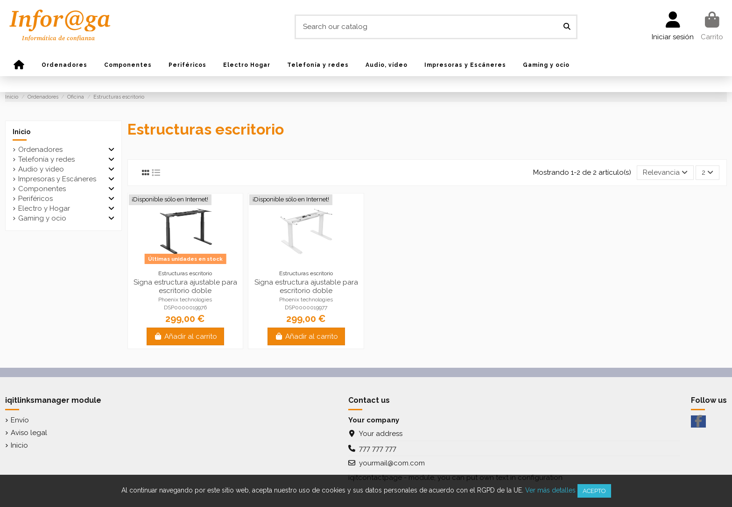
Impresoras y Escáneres (57, 179)
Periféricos (35, 198)
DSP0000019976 (185, 307)
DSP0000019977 (306, 307)
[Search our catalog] (566, 26)
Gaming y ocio (42, 218)
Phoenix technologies (185, 299)
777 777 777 (377, 448)
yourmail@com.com (392, 463)
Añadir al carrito (185, 336)
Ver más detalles (550, 490)
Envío (20, 420)
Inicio (21, 132)
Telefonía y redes (46, 159)
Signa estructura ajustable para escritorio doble (185, 286)
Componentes (42, 189)
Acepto (594, 490)
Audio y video (41, 169)
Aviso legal (29, 432)
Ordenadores (40, 149)
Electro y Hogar (44, 208)
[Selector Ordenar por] (665, 172)
